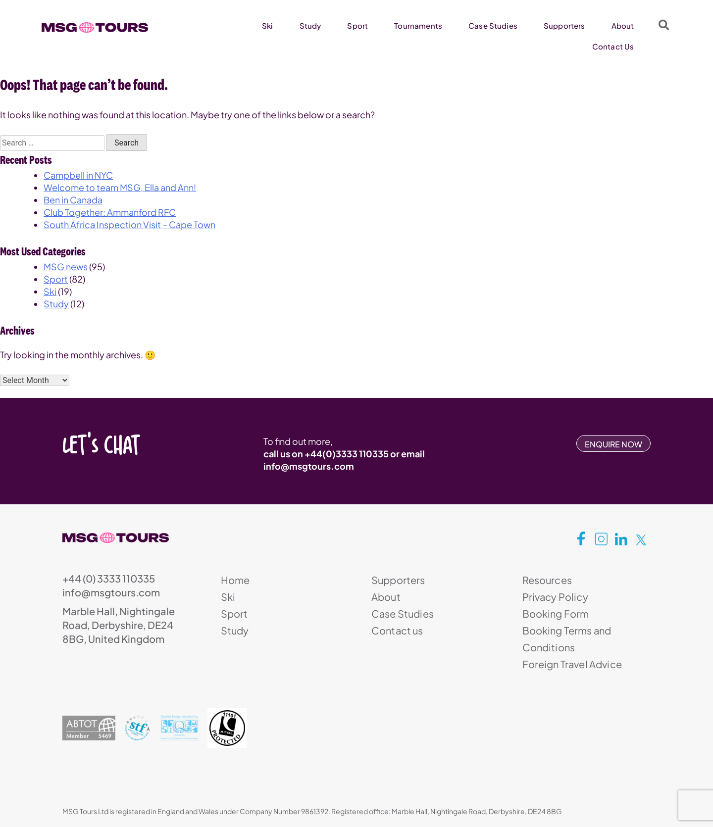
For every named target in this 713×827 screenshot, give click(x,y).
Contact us (397, 630)
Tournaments (418, 25)
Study (310, 25)
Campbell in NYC (78, 175)
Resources (547, 580)
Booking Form (555, 613)
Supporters (564, 25)
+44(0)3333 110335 (347, 453)
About (622, 25)
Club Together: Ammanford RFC (110, 212)
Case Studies (492, 25)
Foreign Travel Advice (572, 664)
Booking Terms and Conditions (566, 638)
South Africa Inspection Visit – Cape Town (129, 224)
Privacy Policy (555, 596)
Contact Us (613, 46)
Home (235, 580)
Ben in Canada (73, 199)
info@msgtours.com (308, 466)
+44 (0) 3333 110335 (108, 578)
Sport (357, 25)
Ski (267, 25)
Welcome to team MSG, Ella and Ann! (120, 187)
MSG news (66, 266)
